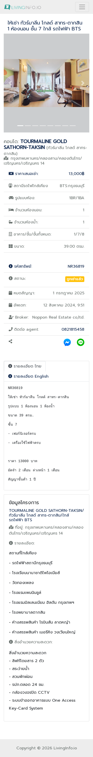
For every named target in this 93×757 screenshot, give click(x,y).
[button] (10, 83)
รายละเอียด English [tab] (28, 376)
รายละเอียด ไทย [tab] (24, 366)
